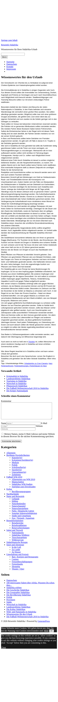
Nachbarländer (12, 497)
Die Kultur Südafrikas (15, 612)
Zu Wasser (16, 555)
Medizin (15, 466)
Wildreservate (18, 543)
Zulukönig (16, 478)
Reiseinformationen (14, 524)
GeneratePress (44, 624)
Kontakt (9, 66)
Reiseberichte (17, 526)
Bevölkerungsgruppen (21, 495)
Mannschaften (18, 485)
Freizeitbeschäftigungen (22, 565)
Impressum (11, 69)
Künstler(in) (17, 461)
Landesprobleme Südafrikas (18, 378)
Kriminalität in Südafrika (17, 376)
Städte (9, 605)
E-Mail (44, 426)
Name (3, 426)
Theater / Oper (18, 572)
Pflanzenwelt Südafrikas (16, 386)
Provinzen (10, 603)
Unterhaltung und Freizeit (17, 557)
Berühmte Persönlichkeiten (18, 458)
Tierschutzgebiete (19, 541)
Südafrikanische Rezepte (17, 545)
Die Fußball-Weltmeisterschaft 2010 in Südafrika (27, 388)
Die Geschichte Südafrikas (17, 593)
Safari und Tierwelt (14, 533)
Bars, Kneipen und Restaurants (25, 560)
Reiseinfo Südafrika (9, 45)
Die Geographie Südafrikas (18, 595)
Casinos (15, 562)
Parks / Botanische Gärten (23, 514)
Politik (15, 468)
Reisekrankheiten (19, 528)
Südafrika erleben (14, 591)
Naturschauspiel (19, 509)
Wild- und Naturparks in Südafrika (21, 615)
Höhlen (15, 504)
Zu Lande (16, 553)
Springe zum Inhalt (9, 40)
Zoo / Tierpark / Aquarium (23, 521)
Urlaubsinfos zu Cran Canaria (36, 363)
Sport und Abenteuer (15, 548)
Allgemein (11, 456)
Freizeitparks (17, 567)
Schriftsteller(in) (19, 470)
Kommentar (6, 401)
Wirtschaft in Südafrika (16, 383)
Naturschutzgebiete (20, 512)
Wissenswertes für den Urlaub (19, 617)
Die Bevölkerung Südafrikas (18, 598)
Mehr (46, 634)
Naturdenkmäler (19, 507)
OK (51, 634)
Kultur (9, 492)
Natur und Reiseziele (15, 499)
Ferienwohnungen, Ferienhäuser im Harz (30, 366)
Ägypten (31, 342)
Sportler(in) (17, 473)
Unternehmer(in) (19, 475)
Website (39, 429)
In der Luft (16, 550)
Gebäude (15, 502)
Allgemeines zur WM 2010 (23, 482)
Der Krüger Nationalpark (17, 391)
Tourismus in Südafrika (16, 381)
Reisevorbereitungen (20, 531)
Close (3, 650)
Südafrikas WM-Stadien (22, 487)
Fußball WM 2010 (14, 480)
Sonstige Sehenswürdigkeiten (24, 516)
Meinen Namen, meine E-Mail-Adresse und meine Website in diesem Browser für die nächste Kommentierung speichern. (28, 438)
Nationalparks (18, 536)
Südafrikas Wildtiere (20, 538)
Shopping (16, 570)
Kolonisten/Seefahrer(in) (22, 463)
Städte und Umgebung (21, 519)
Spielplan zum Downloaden (24, 490)
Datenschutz (11, 64)
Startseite (10, 62)
